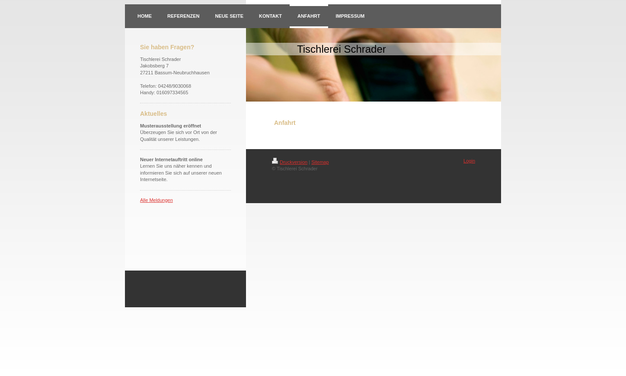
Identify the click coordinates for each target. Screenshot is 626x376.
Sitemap (320, 162)
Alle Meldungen (156, 200)
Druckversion (289, 162)
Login (469, 160)
